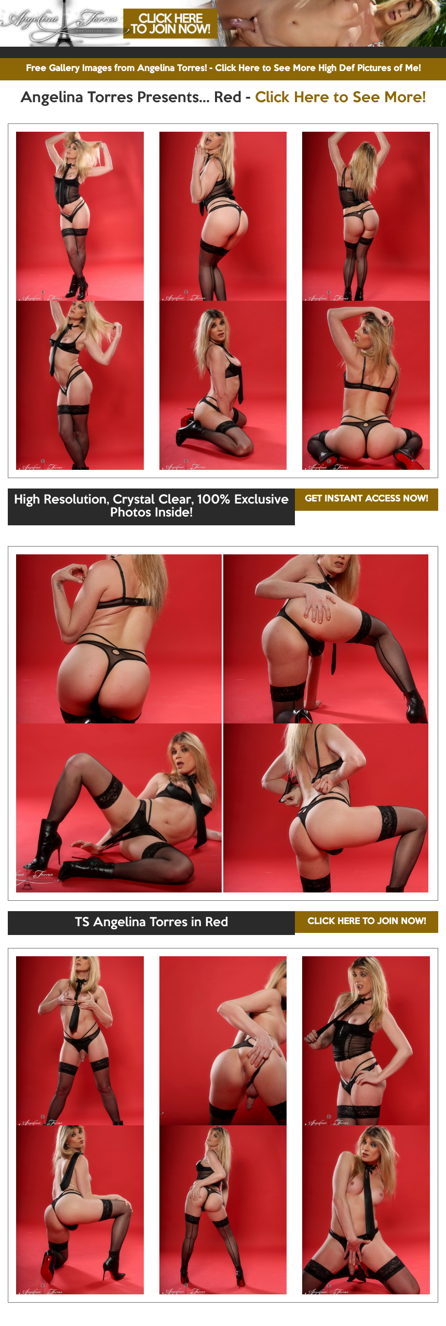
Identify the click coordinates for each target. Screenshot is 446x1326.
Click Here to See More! (340, 98)
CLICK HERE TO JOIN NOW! (366, 922)
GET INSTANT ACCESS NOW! (366, 499)
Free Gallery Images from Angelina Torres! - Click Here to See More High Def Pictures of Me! (223, 69)
